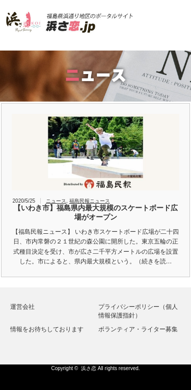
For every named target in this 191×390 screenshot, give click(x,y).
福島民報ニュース (89, 201)
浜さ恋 (88, 368)
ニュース (56, 201)
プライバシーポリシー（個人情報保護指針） (138, 311)
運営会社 (22, 306)
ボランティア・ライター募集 (138, 329)
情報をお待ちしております (47, 329)
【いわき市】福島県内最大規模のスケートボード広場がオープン (96, 212)
